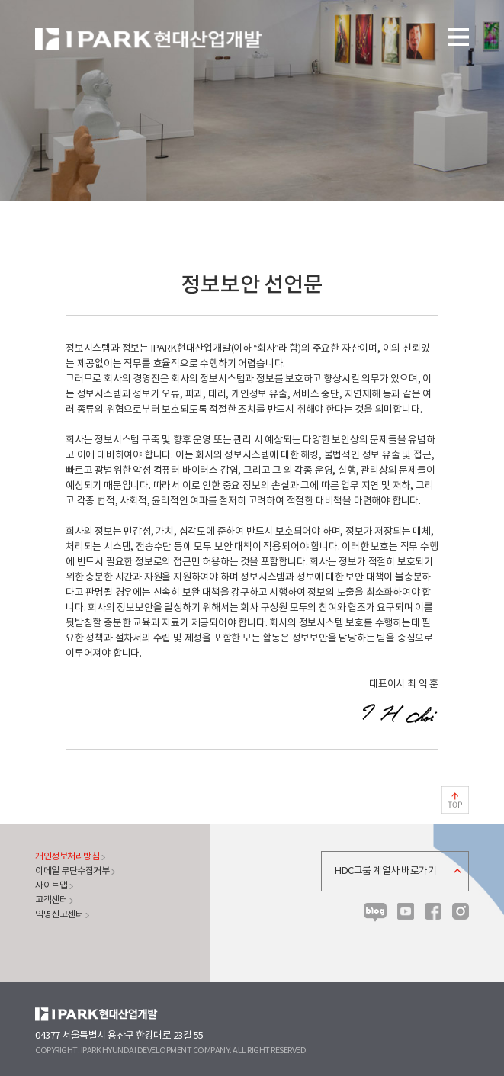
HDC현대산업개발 (96, 1014)
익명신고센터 (59, 915)
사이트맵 (51, 886)
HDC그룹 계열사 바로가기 (385, 871)
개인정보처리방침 (67, 857)
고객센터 (51, 900)
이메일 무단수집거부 (72, 871)
